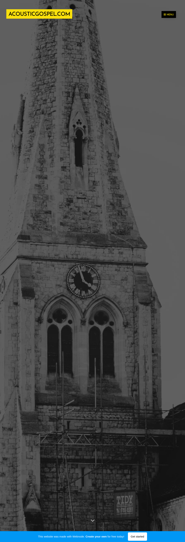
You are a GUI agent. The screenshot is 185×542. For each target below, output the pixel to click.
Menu (169, 14)
